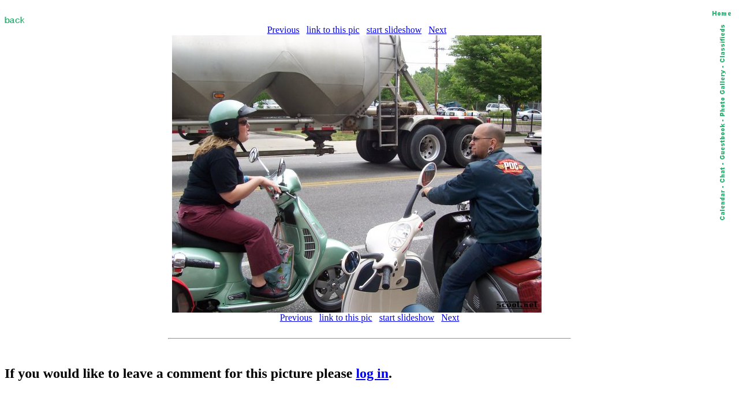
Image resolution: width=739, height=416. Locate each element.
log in (372, 373)
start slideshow (394, 30)
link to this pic (333, 30)
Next (437, 30)
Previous (283, 30)
